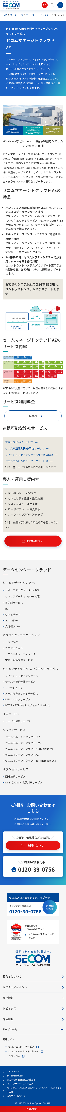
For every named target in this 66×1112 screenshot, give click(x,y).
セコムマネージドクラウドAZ (22, 754)
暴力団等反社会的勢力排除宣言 (21, 1079)
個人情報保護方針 (15, 1075)
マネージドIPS (13, 687)
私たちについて (12, 976)
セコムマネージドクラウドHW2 (23, 743)
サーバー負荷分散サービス (20, 681)
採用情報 (8, 1019)
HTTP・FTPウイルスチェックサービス (27, 705)
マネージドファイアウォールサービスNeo (29, 454)
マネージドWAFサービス (19, 442)
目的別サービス (14, 602)
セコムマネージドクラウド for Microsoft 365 (30, 760)
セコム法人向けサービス (21, 1046)
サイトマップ (13, 1071)
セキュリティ (12, 614)
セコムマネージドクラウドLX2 (22, 737)
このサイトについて (16, 1095)
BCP (7, 608)
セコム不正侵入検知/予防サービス (24, 448)
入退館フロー (12, 626)
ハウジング (11, 642)
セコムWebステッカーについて (41, 936)
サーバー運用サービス (17, 721)
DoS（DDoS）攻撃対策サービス (23, 782)
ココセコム (14, 1056)
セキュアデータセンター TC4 (22, 590)
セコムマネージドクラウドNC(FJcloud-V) (29, 748)
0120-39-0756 (36, 869)
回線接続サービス (15, 776)
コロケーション (14, 648)
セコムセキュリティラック (20, 654)
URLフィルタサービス (17, 699)
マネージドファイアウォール (21, 675)
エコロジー (11, 620)
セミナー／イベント (15, 987)
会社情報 (8, 998)
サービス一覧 (10, 1029)
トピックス (9, 1008)
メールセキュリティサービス (21, 693)
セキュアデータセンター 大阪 (22, 597)
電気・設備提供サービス (19, 660)
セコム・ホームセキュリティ (23, 1051)
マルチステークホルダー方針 (20, 1083)
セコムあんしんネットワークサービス (26, 461)
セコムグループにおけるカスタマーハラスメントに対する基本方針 (34, 1089)
